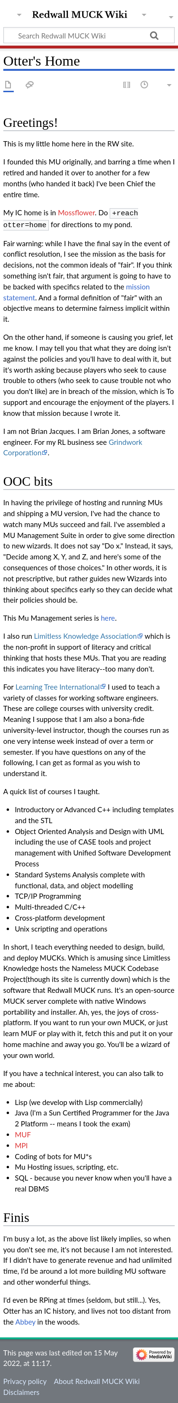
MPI (21, 1143)
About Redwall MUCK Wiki (97, 1379)
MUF (23, 1132)
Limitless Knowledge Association (85, 634)
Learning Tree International (57, 685)
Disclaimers (21, 1390)
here (108, 616)
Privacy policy (25, 1379)
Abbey (25, 1320)
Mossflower (76, 212)
